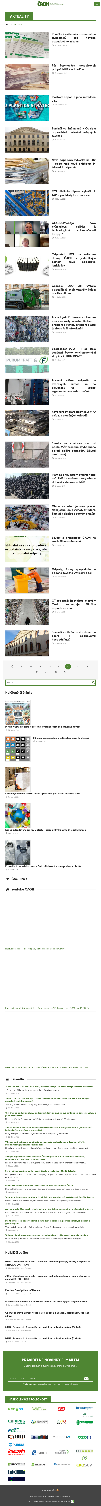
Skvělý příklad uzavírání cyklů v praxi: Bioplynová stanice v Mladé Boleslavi (40, 1171)
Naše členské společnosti (28, 1399)
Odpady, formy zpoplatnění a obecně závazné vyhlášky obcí (74, 571)
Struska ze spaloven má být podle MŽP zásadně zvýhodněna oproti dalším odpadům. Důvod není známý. (74, 448)
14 (87, 666)
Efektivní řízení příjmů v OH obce (22, 1290)
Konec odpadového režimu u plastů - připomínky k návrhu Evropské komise (45, 829)
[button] (97, 4)
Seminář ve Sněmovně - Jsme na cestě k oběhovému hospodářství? (74, 635)
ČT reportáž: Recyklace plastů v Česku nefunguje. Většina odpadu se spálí (74, 604)
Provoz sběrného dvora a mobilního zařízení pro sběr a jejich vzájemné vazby (46, 1301)
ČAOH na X (16, 879)
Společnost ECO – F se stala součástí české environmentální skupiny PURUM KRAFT (74, 352)
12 (68, 666)
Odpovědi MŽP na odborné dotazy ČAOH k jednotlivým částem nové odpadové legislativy (74, 260)
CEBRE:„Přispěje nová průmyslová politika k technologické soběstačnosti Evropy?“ (74, 228)
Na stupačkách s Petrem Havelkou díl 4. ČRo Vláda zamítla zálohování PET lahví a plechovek (47, 1067)
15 (37, 672)
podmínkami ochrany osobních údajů (62, 1384)
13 (77, 666)
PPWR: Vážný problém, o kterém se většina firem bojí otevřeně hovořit (42, 726)
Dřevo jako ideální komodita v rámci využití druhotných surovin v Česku (39, 1185)
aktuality (18, 24)
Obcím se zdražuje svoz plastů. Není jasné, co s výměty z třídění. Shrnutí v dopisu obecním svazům (74, 509)
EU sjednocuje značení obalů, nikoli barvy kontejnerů (61, 737)
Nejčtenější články (18, 692)
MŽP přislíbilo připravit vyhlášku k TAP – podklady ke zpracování (74, 193)
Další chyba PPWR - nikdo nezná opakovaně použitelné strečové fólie (42, 793)
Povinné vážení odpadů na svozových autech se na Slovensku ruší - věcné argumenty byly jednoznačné (74, 386)
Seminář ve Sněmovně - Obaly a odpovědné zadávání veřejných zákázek (74, 132)
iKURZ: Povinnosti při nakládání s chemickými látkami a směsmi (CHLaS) (43, 1327)
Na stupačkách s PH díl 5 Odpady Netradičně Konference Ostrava (35, 948)
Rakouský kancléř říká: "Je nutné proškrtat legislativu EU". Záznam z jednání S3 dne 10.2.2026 (47, 1008)
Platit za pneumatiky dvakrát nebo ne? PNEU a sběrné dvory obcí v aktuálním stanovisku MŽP (74, 478)
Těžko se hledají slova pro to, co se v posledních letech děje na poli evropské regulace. (47, 1235)
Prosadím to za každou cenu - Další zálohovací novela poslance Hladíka (43, 866)
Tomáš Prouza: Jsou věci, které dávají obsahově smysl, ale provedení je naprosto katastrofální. (50, 1086)
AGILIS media (32, 1501)
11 (59, 666)
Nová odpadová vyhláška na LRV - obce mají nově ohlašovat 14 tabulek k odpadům (74, 163)
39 (55, 672)
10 (49, 666)
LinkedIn (14, 1079)
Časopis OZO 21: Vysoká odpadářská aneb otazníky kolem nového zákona (74, 289)
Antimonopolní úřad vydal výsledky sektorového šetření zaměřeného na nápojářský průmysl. (49, 1209)
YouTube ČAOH (19, 889)
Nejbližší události (17, 1252)
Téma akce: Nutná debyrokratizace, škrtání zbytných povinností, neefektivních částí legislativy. (49, 1197)
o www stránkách (49, 1490)
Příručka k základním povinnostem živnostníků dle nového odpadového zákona (74, 37)
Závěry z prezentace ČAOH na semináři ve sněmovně (74, 539)
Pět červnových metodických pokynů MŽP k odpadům (74, 67)
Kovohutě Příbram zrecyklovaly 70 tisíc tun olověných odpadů (74, 413)
